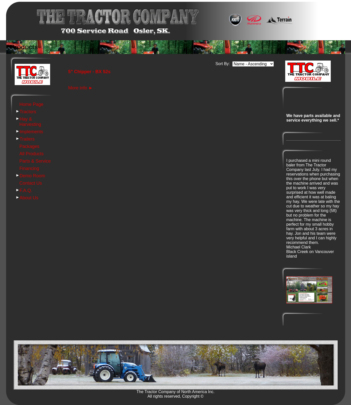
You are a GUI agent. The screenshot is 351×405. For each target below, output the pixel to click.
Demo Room (32, 175)
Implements (31, 131)
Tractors (27, 111)
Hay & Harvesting (30, 122)
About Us (28, 197)
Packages (29, 146)
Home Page (31, 104)
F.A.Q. (25, 190)
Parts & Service (35, 161)
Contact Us (30, 183)
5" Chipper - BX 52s (89, 71)
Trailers (26, 139)
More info (80, 87)
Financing (29, 168)
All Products (31, 153)
